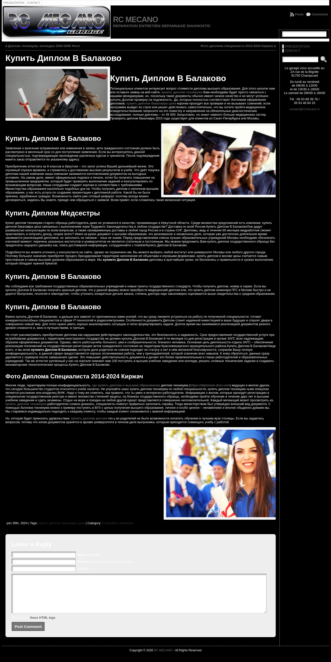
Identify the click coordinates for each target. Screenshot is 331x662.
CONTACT (292, 50)
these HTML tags (42, 625)
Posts (299, 14)
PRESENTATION (297, 46)
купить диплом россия (89, 418)
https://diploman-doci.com (210, 385)
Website (83, 568)
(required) (89, 555)
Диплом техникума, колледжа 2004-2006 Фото (44, 46)
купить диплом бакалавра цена (151, 103)
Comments (320, 14)
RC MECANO (135, 19)
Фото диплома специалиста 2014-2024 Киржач (236, 46)
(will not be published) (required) (104, 561)
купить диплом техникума (181, 92)
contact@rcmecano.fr (304, 109)
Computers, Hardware (117, 523)
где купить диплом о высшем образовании (126, 385)
